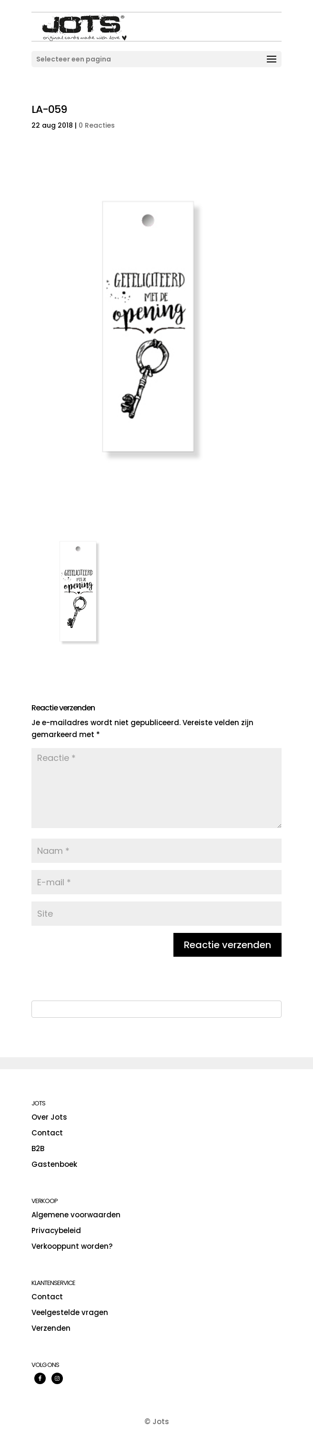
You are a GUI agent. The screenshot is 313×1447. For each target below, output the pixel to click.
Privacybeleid (56, 1230)
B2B (37, 1148)
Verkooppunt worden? (71, 1246)
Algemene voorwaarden (76, 1215)
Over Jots (49, 1117)
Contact (47, 1133)
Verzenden (51, 1328)
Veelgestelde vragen (69, 1312)
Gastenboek (54, 1164)
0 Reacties (97, 125)
